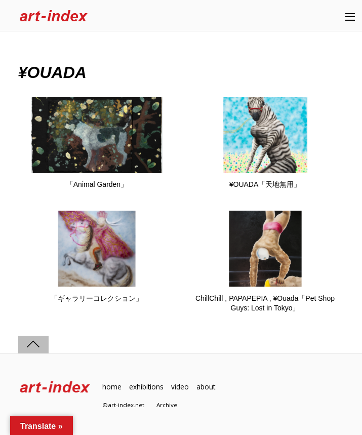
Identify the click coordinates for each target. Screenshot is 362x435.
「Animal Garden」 (97, 184)
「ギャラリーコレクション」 (97, 298)
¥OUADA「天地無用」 (265, 184)
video (180, 386)
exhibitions (146, 386)
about (205, 386)
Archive (166, 405)
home (112, 386)
